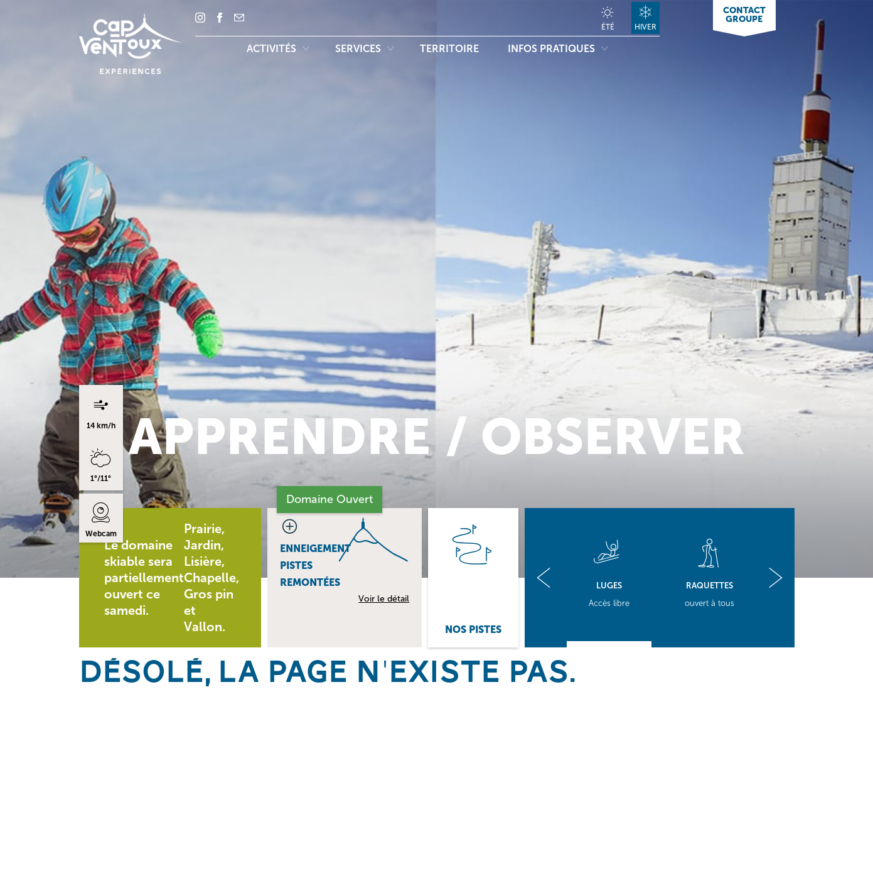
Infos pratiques (558, 49)
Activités (278, 49)
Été (607, 27)
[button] (543, 577)
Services (364, 49)
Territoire (450, 49)
